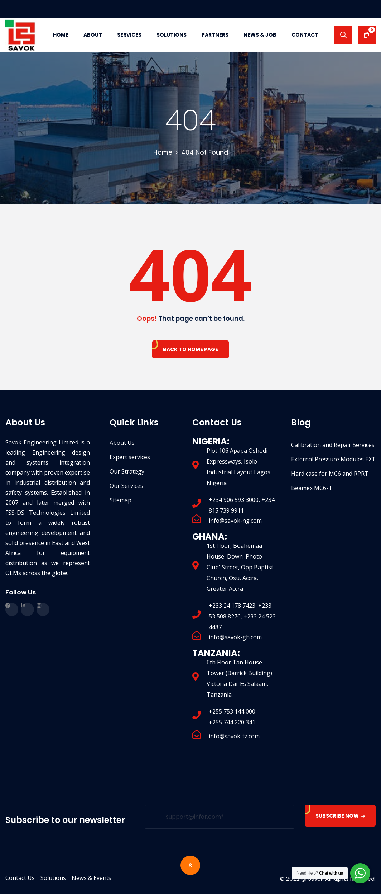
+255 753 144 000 (232, 711)
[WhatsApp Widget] (360, 873)
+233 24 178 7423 (232, 606)
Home (60, 34)
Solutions (171, 34)
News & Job (259, 34)
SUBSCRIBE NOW (340, 815)
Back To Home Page (190, 349)
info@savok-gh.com (235, 637)
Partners (215, 34)
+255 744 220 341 (232, 722)
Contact (304, 34)
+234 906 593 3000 (234, 500)
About (92, 34)
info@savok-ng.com (235, 520)
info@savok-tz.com (234, 736)
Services (129, 34)
